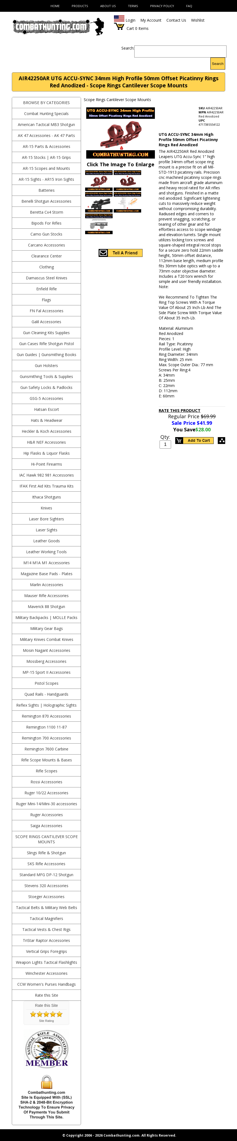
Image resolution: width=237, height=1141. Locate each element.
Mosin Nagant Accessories (46, 650)
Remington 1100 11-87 (46, 727)
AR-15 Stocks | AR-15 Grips (46, 157)
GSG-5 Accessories (46, 398)
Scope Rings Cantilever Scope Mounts (46, 839)
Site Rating (46, 1020)
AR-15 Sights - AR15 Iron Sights (46, 179)
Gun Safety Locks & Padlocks (46, 387)
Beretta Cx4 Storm (46, 212)
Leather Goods (46, 540)
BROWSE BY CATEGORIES (46, 102)
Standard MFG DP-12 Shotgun (46, 874)
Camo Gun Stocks (46, 234)
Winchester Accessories (47, 973)
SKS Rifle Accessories (46, 863)
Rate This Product (179, 410)
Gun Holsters (46, 365)
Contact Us (176, 20)
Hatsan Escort (46, 409)
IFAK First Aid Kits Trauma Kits (46, 486)
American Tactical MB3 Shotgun (46, 124)
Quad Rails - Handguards (46, 694)
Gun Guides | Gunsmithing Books (46, 354)
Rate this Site (46, 995)
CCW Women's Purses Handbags (46, 984)
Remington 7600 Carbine (46, 749)
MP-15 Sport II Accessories (47, 672)
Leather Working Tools (46, 551)
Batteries (46, 190)
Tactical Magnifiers (46, 918)
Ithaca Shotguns (46, 497)
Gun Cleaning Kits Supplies (46, 332)
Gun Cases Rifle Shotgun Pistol (46, 343)
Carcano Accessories (46, 245)
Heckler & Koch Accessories (46, 431)
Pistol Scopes (46, 683)
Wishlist (198, 20)
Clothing (46, 267)
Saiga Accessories (46, 825)
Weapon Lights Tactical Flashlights (46, 962)
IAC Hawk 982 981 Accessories (46, 475)
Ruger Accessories (46, 814)
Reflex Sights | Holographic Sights (46, 705)
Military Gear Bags (46, 628)
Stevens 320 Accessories (46, 885)
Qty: (165, 437)
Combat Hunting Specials (46, 113)
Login (130, 20)
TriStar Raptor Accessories (46, 940)
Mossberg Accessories (46, 661)
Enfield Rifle (46, 288)
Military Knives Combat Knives (46, 639)
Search (218, 64)
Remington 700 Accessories (46, 738)
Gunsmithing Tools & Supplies (46, 376)
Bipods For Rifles (46, 223)
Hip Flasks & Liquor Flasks (46, 453)
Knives (46, 508)
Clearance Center (46, 256)
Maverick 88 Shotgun (46, 606)
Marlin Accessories (46, 584)
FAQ (189, 6)
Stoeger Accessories (46, 896)
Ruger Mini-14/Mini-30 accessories (46, 803)
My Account (150, 20)
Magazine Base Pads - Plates (47, 573)
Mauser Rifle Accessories (46, 595)
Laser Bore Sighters (46, 518)
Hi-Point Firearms (46, 464)
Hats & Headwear (46, 420)
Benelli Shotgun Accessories (46, 201)
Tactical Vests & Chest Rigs (46, 929)
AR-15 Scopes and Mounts (46, 168)
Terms (133, 6)
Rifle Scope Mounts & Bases (46, 759)
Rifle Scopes (46, 770)
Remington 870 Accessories (46, 716)
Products (80, 6)
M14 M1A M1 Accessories (46, 562)
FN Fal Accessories (46, 310)
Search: (127, 48)
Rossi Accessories (46, 781)
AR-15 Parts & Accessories (46, 146)
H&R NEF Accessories (46, 442)
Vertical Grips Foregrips (46, 951)
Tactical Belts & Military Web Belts (46, 907)
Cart (130, 28)
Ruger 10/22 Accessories (46, 792)
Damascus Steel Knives (46, 277)
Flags (46, 299)
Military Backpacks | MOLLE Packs (46, 617)
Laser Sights (46, 529)
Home (55, 6)
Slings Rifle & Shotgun (46, 852)
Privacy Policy (162, 6)
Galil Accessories (46, 321)
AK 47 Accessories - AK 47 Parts (46, 135)
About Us (108, 6)
